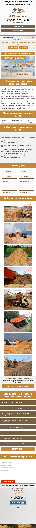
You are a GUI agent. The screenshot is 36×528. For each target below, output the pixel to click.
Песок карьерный (6, 171)
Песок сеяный (5, 187)
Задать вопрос (24, 47)
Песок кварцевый (24, 176)
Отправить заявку (8, 481)
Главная (3, 485)
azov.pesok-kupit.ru (8, 37)
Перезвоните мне (18, 26)
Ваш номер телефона (6, 465)
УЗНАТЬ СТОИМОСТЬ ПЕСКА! (18, 386)
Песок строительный (25, 182)
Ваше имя (3, 461)
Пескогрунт (22, 187)
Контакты (21, 485)
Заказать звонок (13, 47)
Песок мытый (23, 171)
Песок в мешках (6, 192)
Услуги (12, 485)
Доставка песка (23, 192)
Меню (32, 37)
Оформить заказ (18, 30)
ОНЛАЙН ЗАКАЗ (23, 74)
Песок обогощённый (7, 176)
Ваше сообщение (5, 470)
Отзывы (16, 485)
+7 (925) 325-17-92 (18, 20)
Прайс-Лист (8, 485)
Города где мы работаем (29, 485)
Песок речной (5, 182)
